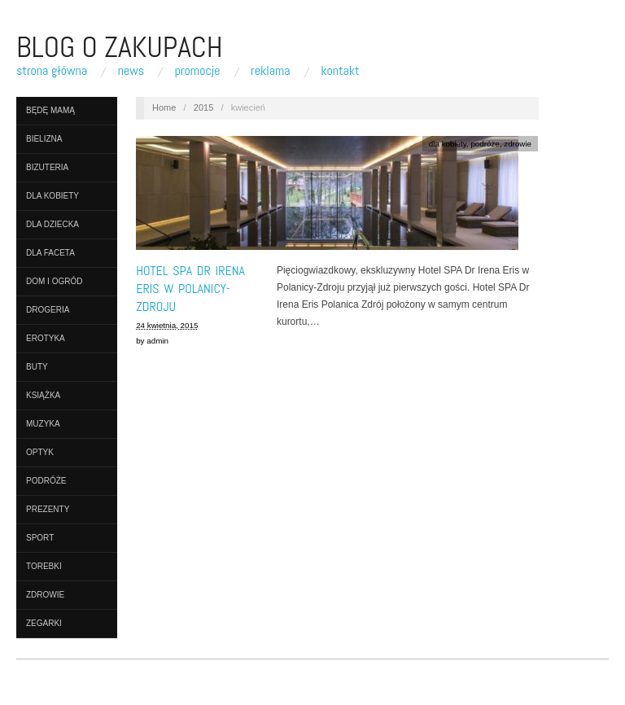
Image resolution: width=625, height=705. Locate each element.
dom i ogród (54, 281)
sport (40, 537)
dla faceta (50, 252)
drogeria (47, 309)
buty (37, 366)
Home (164, 107)
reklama (271, 70)
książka (43, 395)
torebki (44, 566)
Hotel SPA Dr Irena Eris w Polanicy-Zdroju (190, 289)
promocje (198, 70)
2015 (203, 107)
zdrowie (45, 594)
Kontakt (340, 70)
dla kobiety (52, 195)
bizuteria (47, 167)
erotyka (45, 338)
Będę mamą (50, 110)
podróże (46, 480)
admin (157, 340)
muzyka (43, 423)
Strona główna (51, 70)
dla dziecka (52, 224)
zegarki (44, 623)
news (131, 70)
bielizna (44, 138)
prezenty (47, 509)
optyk (40, 452)
